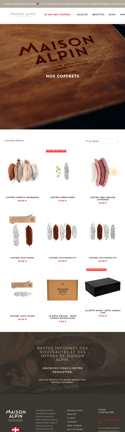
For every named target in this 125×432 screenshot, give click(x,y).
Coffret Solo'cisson (22, 225)
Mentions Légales (77, 361)
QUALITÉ (86, 16)
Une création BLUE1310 (43, 428)
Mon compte (74, 334)
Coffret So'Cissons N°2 (103, 166)
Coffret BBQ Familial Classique (102, 107)
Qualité (71, 323)
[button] (22, 80)
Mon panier (74, 342)
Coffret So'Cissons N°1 (62, 166)
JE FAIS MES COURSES (62, 16)
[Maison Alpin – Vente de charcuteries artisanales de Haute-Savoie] (24, 16)
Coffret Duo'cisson (22, 166)
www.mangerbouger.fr (113, 360)
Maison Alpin (74, 319)
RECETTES (102, 16)
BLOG (116, 16)
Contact (72, 330)
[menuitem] (62, 16)
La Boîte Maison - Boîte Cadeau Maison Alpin (62, 226)
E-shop (71, 326)
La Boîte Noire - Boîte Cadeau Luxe (102, 220)
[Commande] (102, 49)
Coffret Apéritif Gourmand (22, 106)
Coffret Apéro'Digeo (62, 106)
